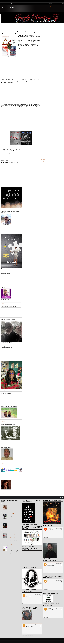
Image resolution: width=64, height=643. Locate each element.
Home (6, 25)
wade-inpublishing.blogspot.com (10, 513)
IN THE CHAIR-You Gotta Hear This (10, 504)
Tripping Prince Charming (30, 25)
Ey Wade (12, 25)
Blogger (50, 6)
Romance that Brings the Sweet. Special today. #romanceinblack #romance (18, 33)
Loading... (3, 229)
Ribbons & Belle (19, 25)
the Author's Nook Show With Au (51, 574)
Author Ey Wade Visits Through (29, 635)
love (15, 25)
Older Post (43, 159)
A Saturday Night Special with (51, 618)
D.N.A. (9, 25)
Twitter (61, 497)
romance (23, 25)
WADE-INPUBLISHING (7, 7)
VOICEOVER (6, 522)
